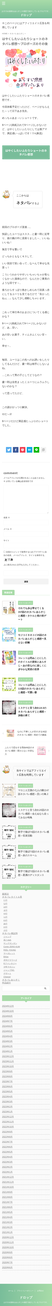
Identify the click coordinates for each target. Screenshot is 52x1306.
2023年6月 (7, 1086)
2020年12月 (8, 1237)
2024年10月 (8, 1011)
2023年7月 (7, 1081)
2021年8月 (7, 1197)
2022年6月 (7, 1147)
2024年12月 (8, 1006)
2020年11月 (8, 1242)
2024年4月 (7, 1036)
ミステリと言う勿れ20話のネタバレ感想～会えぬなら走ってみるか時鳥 (33, 814)
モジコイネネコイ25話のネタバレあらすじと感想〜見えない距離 (32, 639)
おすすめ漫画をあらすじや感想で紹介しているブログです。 (26, 1297)
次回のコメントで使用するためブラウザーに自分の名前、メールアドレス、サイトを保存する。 (25, 553)
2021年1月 (7, 1232)
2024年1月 (7, 1051)
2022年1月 (7, 1172)
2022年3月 (7, 1162)
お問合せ (40, 1286)
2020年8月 (7, 1257)
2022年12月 (8, 1117)
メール (7, 529)
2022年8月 (7, 1137)
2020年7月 (7, 1262)
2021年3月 (7, 1222)
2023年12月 (8, 1056)
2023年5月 (7, 1091)
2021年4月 (7, 1217)
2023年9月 (7, 1071)
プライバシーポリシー (25, 1286)
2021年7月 (7, 1202)
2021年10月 (8, 1187)
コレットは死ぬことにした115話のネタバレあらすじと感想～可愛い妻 (32, 689)
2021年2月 (7, 1227)
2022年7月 (7, 1142)
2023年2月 (7, 1106)
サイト (6, 540)
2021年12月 (8, 1177)
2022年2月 (7, 1167)
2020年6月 (7, 1267)
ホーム (10, 1286)
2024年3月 (7, 1041)
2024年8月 (7, 1016)
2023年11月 (8, 1061)
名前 (6, 517)
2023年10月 (8, 1066)
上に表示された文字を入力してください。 (21, 565)
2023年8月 (7, 1076)
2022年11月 (8, 1122)
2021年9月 (7, 1192)
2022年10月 (8, 1127)
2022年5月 (7, 1152)
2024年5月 (7, 1031)
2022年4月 (7, 1157)
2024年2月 (7, 1046)
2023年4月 (7, 1096)
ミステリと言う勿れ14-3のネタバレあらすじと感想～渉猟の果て (32, 712)
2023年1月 (7, 1111)
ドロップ (26, 15)
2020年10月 (8, 1247)
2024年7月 (7, 1021)
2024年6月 (7, 1026)
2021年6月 (7, 1207)
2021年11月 (8, 1182)
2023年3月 (7, 1101)
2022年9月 (7, 1132)
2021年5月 (7, 1212)
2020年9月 (7, 1252)
